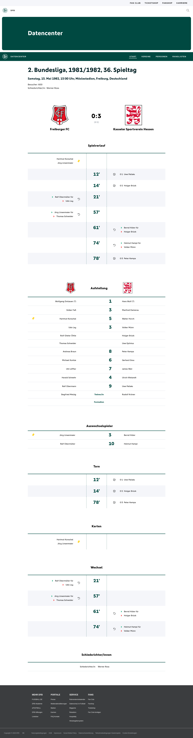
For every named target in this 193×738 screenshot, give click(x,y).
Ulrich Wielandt (129, 378)
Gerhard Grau (128, 360)
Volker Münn (130, 247)
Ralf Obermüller (62, 197)
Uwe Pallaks (129, 174)
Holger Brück (130, 186)
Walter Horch (128, 319)
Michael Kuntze (69, 360)
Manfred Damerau (130, 310)
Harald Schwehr (69, 378)
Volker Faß (71, 310)
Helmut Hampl (131, 243)
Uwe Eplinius (128, 343)
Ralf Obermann (69, 386)
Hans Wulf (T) (128, 301)
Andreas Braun (69, 352)
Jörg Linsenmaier (65, 163)
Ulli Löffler (71, 369)
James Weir (127, 369)
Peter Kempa (130, 258)
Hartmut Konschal (65, 159)
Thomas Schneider (64, 216)
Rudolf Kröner (128, 394)
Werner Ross (52, 88)
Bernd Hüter (129, 228)
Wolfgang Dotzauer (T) (65, 301)
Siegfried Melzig (68, 394)
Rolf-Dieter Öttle (68, 336)
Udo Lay (69, 201)
